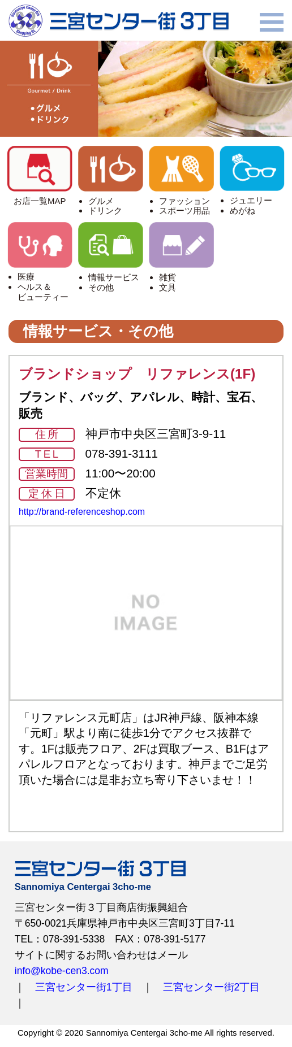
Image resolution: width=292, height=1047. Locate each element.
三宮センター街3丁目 (118, 20)
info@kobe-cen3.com (62, 970)
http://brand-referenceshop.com (82, 511)
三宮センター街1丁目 (83, 987)
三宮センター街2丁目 (211, 987)
